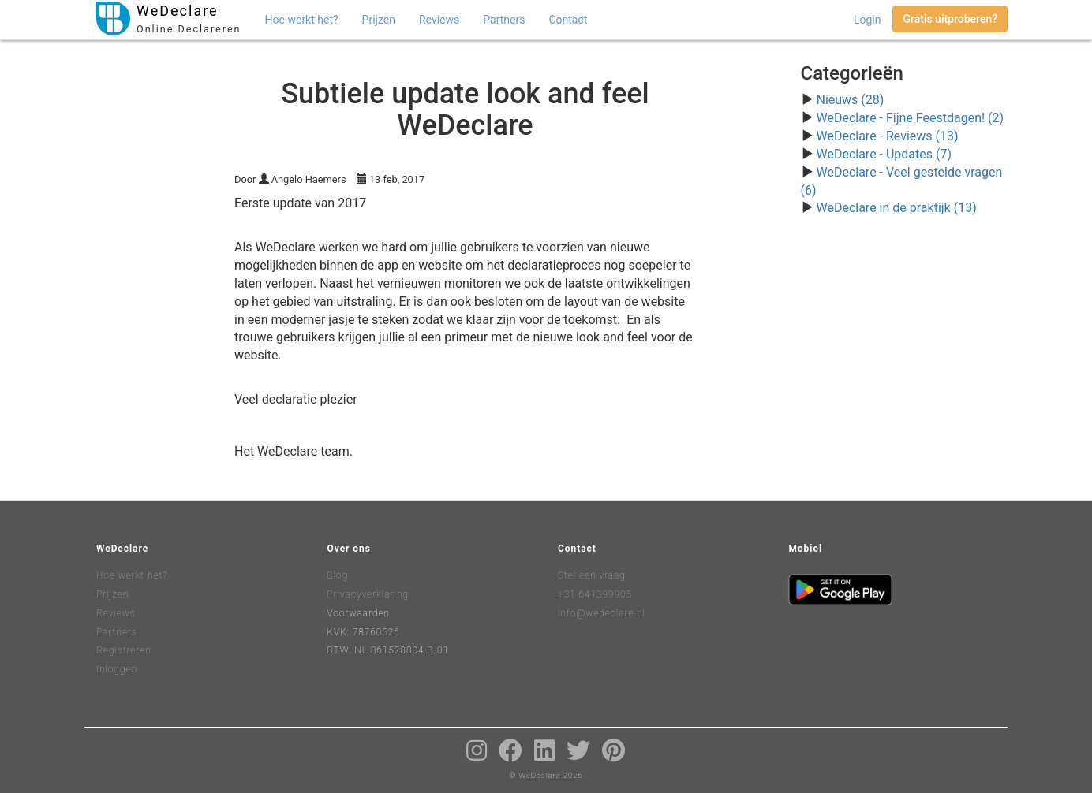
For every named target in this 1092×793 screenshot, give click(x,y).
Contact (567, 19)
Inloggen (116, 669)
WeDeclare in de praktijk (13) (896, 207)
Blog (338, 575)
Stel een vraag (592, 575)
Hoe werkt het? (301, 19)
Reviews (439, 19)
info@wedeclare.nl (601, 613)
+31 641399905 (595, 594)
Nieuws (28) (850, 99)
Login (867, 19)
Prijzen (378, 19)
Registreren (123, 650)
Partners (504, 19)
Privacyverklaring (368, 594)
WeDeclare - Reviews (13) (887, 135)
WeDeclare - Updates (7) (884, 154)
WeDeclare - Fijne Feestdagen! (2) (910, 117)
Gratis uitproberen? (950, 19)
